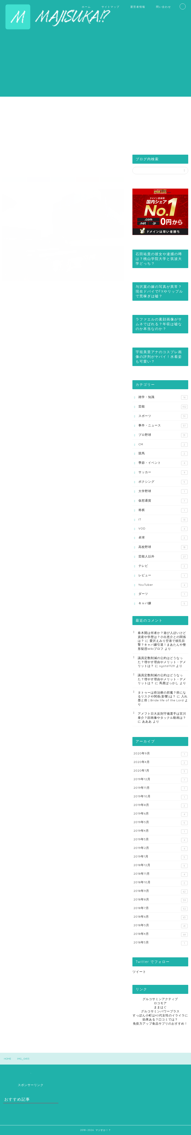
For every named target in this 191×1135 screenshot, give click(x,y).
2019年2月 (160, 848)
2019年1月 (160, 856)
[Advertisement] (95, 67)
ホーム (86, 6)
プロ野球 (163, 435)
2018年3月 (160, 942)
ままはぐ (160, 1007)
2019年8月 (160, 805)
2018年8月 (160, 899)
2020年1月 (160, 771)
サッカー (163, 472)
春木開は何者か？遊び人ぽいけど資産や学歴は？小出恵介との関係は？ (162, 636)
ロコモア (160, 1003)
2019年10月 (160, 796)
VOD (163, 528)
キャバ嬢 (163, 603)
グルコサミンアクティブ (160, 999)
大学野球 (163, 491)
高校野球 (163, 547)
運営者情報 (137, 6)
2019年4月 (160, 831)
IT (163, 519)
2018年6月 (160, 917)
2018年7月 (160, 908)
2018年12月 (160, 865)
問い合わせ (163, 6)
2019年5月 (160, 822)
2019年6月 (160, 814)
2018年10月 (160, 882)
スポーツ (163, 416)
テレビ (163, 566)
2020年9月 (160, 753)
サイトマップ (111, 6)
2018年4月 (160, 934)
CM (163, 444)
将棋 (163, 510)
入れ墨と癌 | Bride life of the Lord (163, 698)
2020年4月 (160, 762)
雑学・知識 (163, 397)
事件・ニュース (163, 425)
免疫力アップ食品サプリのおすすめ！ (160, 1023)
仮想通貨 (163, 501)
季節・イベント (163, 463)
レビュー (163, 575)
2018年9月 (160, 891)
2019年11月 (160, 788)
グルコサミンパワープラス (160, 1011)
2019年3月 (160, 839)
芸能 (163, 406)
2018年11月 (160, 874)
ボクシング (163, 482)
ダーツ (163, 594)
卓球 (163, 537)
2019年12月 (160, 779)
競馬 (163, 453)
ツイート (139, 972)
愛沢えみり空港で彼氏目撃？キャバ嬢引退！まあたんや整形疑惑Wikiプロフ (162, 644)
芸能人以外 (163, 556)
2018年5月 (160, 925)
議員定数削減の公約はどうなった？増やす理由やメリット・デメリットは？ (162, 662)
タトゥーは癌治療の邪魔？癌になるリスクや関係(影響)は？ (162, 694)
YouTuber (163, 585)
